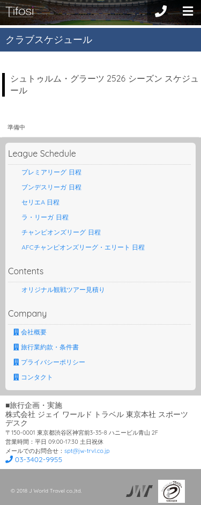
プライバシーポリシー (49, 362)
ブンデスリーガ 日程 (47, 187)
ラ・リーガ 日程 (41, 217)
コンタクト (33, 377)
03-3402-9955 (33, 459)
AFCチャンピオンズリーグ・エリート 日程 (79, 247)
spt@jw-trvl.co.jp (87, 451)
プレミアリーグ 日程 (47, 172)
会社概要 (30, 332)
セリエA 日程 (36, 202)
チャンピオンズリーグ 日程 (57, 232)
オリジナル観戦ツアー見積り (59, 290)
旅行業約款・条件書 (46, 347)
